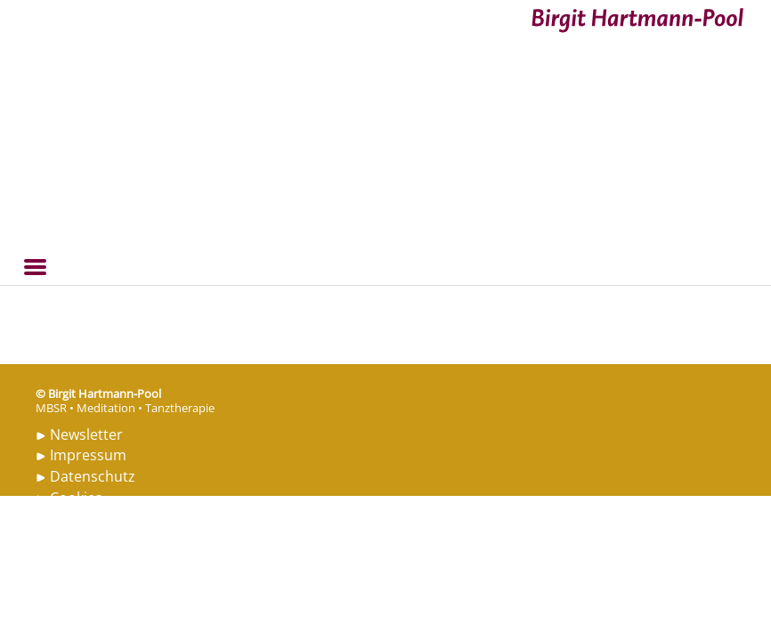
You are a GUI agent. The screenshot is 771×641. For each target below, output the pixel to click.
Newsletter (86, 434)
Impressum (88, 455)
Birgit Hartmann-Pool (73, 10)
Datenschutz (92, 476)
